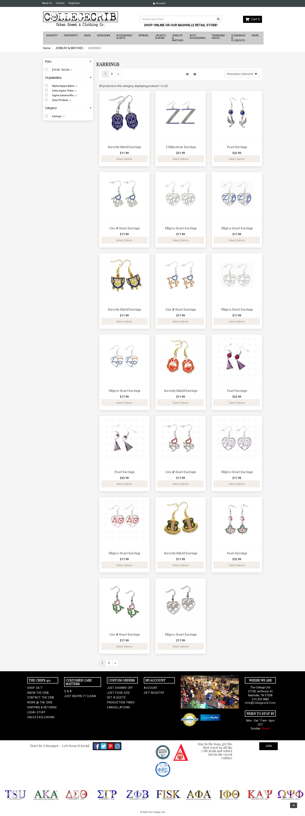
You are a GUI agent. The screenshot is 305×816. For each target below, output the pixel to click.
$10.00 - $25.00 (61, 69)
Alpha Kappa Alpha (63, 85)
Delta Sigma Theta (63, 90)
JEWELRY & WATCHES (69, 48)
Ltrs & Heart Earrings (124, 228)
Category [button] (68, 108)
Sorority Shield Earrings (124, 147)
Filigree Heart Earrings (181, 228)
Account (159, 3)
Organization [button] (68, 77)
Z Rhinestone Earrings (181, 147)
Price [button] (68, 61)
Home (47, 48)
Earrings (57, 116)
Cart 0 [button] (252, 19)
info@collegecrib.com (260, 702)
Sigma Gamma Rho (63, 95)
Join (268, 746)
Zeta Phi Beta (60, 100)
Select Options (124, 159)
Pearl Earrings (237, 147)
